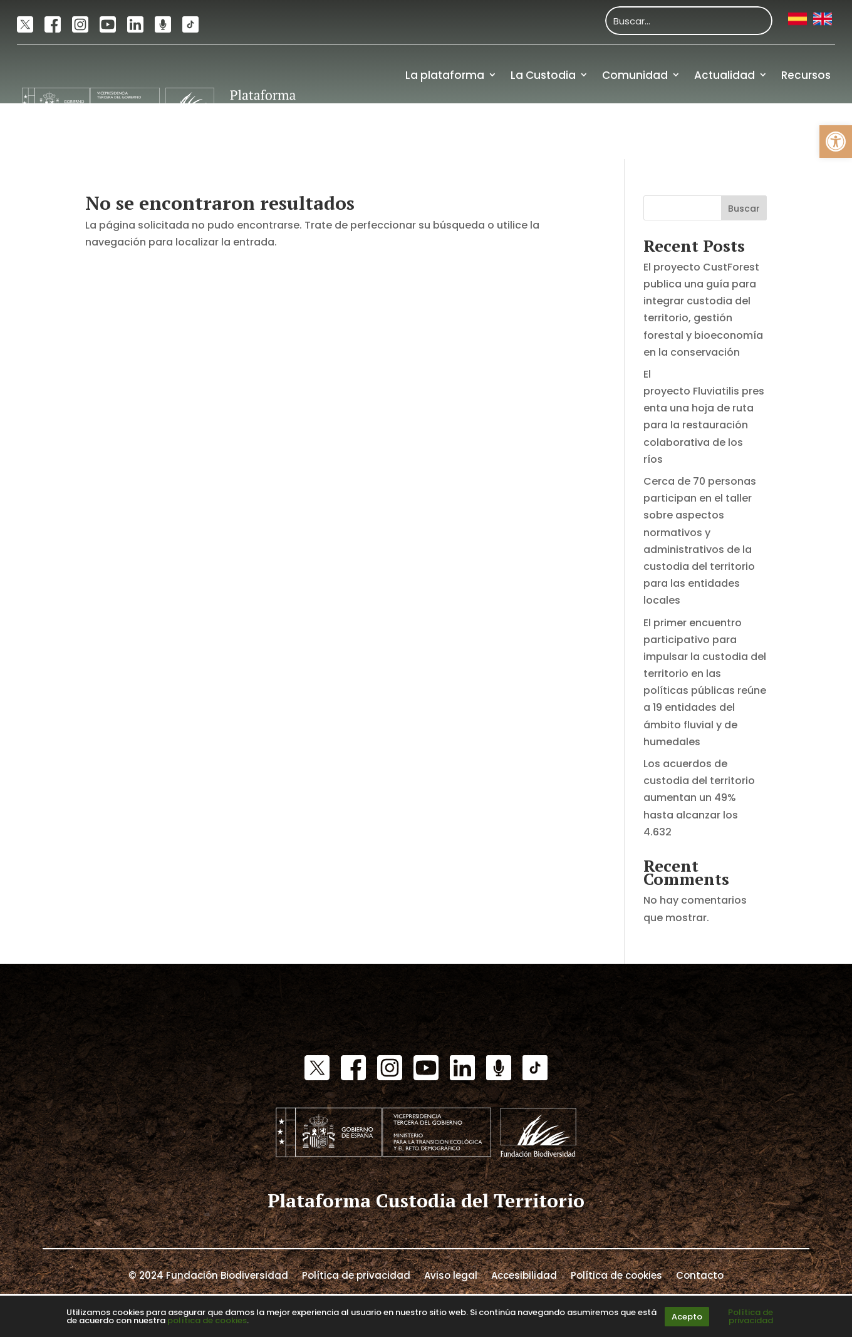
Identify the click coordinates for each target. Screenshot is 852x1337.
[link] (835, 141)
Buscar (744, 208)
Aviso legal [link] (450, 1274)
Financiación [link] (796, 130)
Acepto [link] (687, 1317)
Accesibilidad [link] (524, 1274)
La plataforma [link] (444, 75)
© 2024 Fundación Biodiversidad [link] (208, 1274)
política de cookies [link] (207, 1320)
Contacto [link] (700, 1274)
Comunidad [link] (635, 75)
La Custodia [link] (543, 75)
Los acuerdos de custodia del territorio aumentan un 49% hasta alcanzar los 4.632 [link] (699, 797)
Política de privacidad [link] (356, 1274)
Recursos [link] (806, 75)
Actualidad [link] (724, 75)
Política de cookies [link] (616, 1274)
